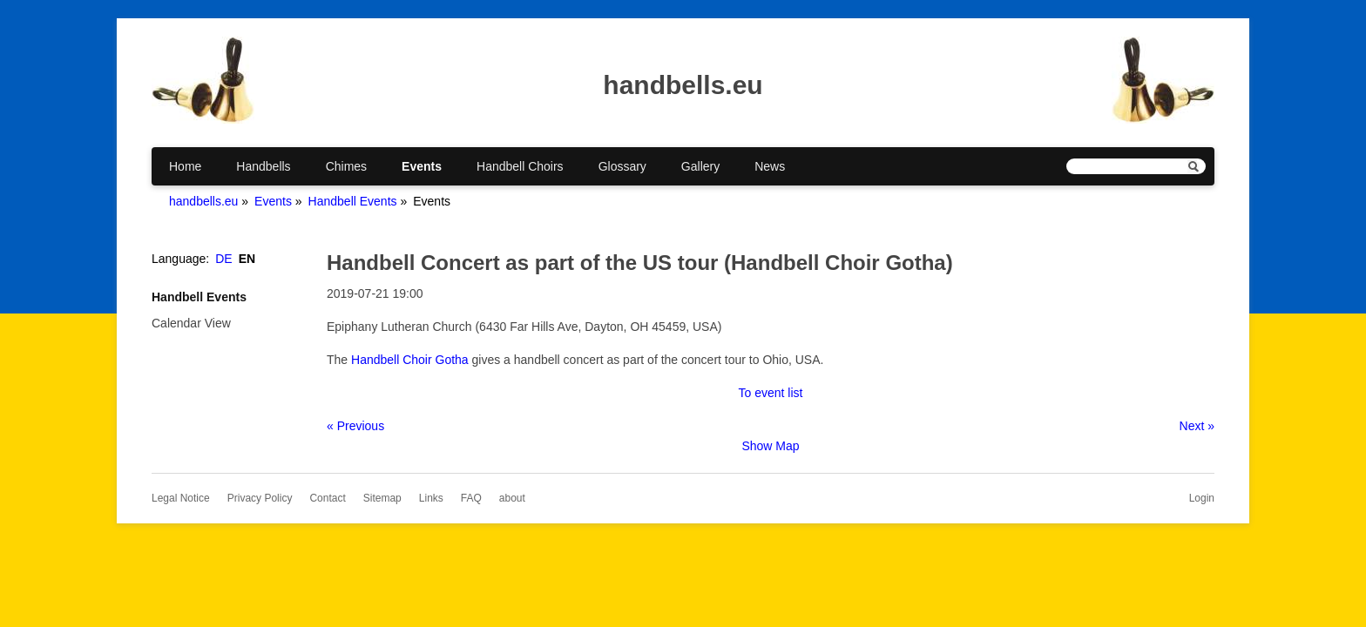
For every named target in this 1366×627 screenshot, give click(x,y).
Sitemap (382, 498)
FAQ (471, 498)
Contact (327, 498)
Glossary (622, 166)
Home (185, 166)
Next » (1197, 426)
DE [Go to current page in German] (223, 259)
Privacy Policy (260, 498)
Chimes (346, 166)
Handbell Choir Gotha (410, 360)
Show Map (770, 446)
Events (422, 166)
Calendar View (191, 323)
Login (1201, 498)
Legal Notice (181, 498)
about (512, 498)
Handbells (263, 166)
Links (431, 498)
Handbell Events (352, 201)
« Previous (355, 426)
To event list (771, 393)
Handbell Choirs (520, 166)
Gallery (700, 166)
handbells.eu (203, 201)
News (769, 166)
